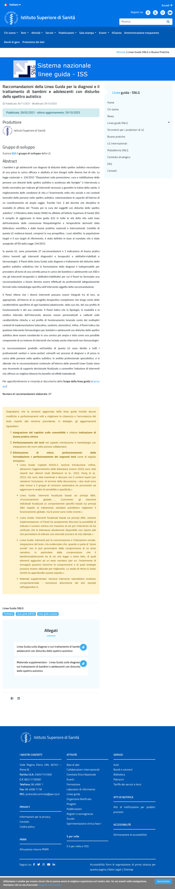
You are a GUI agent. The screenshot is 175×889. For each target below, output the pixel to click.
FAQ (109, 164)
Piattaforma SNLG (117, 150)
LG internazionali (117, 143)
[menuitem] (11, 32)
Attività (120, 52)
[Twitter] (5, 698)
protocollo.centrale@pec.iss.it (43, 794)
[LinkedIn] (18, 698)
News (110, 116)
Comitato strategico (118, 157)
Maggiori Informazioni (49, 885)
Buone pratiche (116, 137)
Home (110, 102)
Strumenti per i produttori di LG (125, 130)
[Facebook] (12, 698)
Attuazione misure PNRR (34, 849)
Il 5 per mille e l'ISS (78, 846)
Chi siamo (113, 109)
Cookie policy (27, 827)
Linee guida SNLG (138, 123)
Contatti (112, 171)
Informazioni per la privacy (35, 817)
